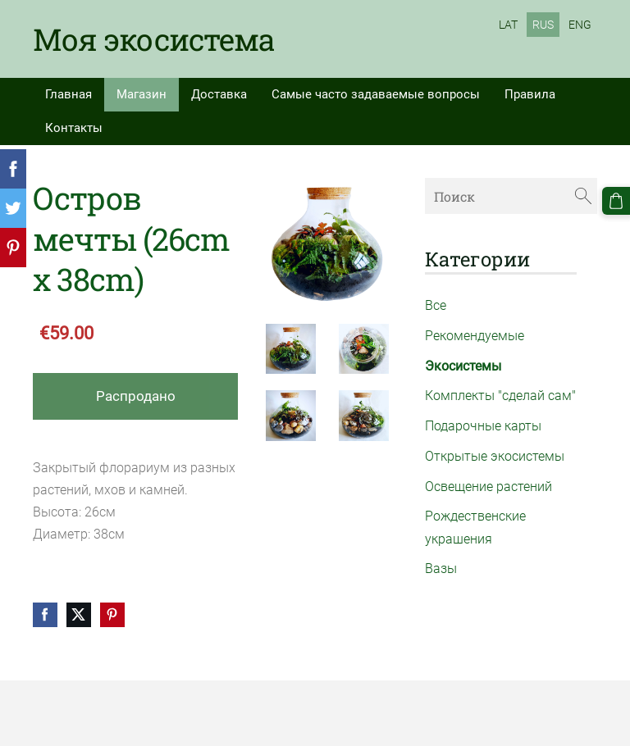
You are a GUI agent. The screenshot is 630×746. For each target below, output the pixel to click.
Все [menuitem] (435, 305)
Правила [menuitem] (529, 94)
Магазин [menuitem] (141, 94)
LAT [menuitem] (508, 24)
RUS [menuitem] (543, 24)
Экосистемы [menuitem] (463, 366)
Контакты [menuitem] (74, 128)
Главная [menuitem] (68, 94)
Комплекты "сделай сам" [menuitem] (500, 395)
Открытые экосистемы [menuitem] (494, 456)
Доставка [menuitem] (219, 94)
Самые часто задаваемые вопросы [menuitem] (376, 94)
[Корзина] (616, 201)
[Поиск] (511, 195)
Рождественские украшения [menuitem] (475, 527)
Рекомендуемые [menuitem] (474, 335)
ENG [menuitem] (579, 24)
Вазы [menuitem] (441, 568)
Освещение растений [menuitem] (488, 486)
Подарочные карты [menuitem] (483, 426)
